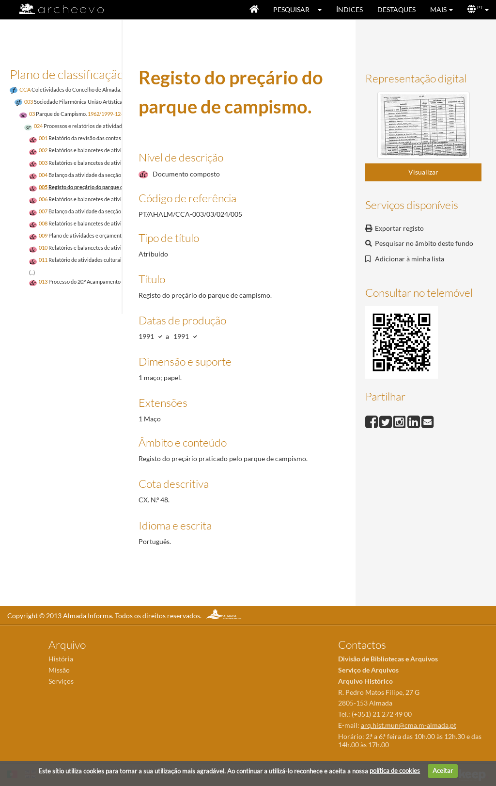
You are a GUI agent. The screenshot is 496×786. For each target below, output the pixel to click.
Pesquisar (291, 9)
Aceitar (443, 770)
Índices (349, 9)
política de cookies (395, 770)
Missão (59, 670)
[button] (323, 9)
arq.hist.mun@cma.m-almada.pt (408, 725)
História (60, 659)
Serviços (61, 681)
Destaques (396, 9)
